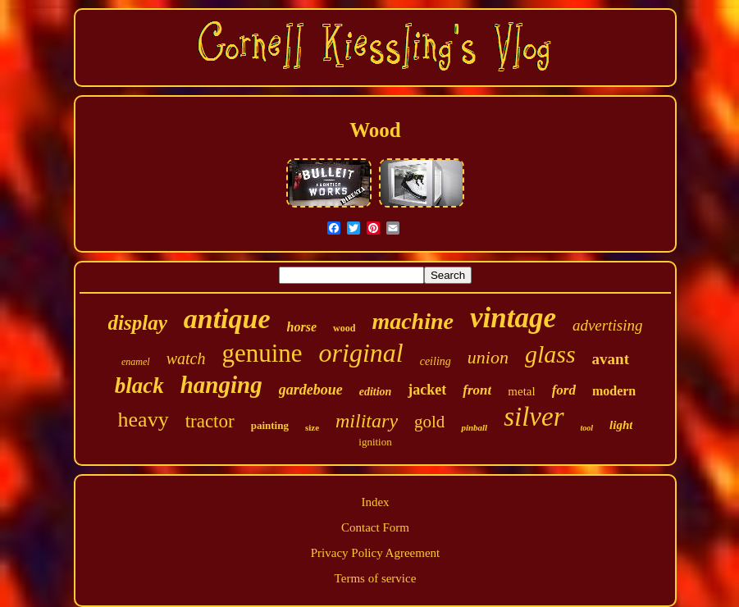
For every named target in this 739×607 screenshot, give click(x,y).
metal (521, 391)
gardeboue (311, 389)
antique (227, 319)
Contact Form (375, 527)
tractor (210, 421)
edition (375, 392)
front (477, 390)
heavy (143, 419)
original (361, 352)
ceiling (435, 361)
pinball (474, 427)
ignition (374, 442)
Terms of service (376, 578)
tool (587, 427)
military (366, 420)
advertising (607, 325)
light (620, 424)
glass (550, 353)
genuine (261, 353)
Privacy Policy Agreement (375, 552)
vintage (513, 318)
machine (413, 321)
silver (533, 416)
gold (429, 421)
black (139, 385)
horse (302, 327)
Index (375, 502)
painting (270, 425)
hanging (221, 385)
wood (344, 328)
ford (564, 390)
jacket (427, 389)
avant (610, 358)
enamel (135, 361)
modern (614, 391)
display (137, 323)
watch (186, 358)
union (488, 357)
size (312, 427)
